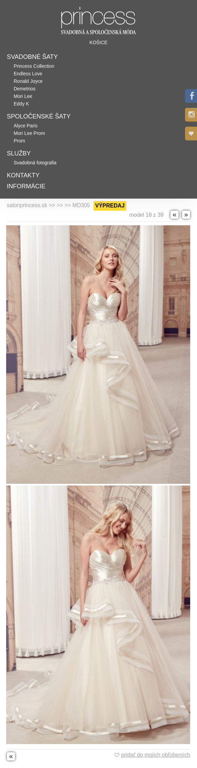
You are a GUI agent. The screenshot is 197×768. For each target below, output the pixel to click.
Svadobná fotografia (35, 162)
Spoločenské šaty (39, 116)
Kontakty (23, 175)
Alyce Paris (26, 125)
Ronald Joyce (28, 81)
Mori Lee (23, 96)
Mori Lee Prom (29, 133)
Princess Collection (34, 66)
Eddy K (21, 103)
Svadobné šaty (32, 56)
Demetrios (25, 88)
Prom (19, 140)
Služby (19, 153)
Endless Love (28, 73)
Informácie (26, 186)
